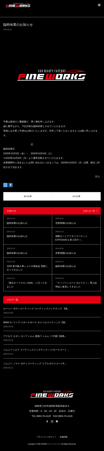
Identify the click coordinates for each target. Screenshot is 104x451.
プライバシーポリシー (46, 437)
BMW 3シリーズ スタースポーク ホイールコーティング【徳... (35, 322)
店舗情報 (64, 437)
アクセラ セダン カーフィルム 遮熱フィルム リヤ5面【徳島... (35, 336)
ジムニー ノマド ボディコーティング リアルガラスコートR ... (35, 363)
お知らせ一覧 (89, 211)
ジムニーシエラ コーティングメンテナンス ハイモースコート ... (36, 349)
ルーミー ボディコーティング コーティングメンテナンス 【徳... (36, 308)
